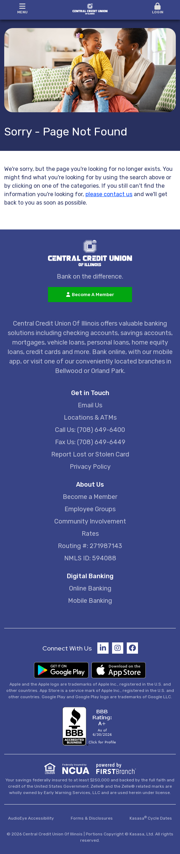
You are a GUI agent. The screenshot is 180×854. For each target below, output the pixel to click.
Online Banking (90, 588)
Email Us (90, 405)
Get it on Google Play (61, 670)
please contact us (108, 194)
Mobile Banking (90, 601)
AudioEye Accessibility (31, 818)
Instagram (117, 648)
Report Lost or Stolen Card (90, 454)
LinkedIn (103, 648)
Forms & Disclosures (92, 818)
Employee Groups (90, 509)
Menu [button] (22, 8)
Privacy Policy (90, 467)
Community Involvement (90, 521)
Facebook (132, 648)
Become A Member (93, 294)
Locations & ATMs (90, 417)
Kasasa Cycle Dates (151, 818)
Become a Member (90, 497)
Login (157, 8)
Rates (90, 534)
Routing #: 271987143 (90, 546)
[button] (157, 9)
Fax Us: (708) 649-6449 (90, 442)
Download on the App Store (118, 670)
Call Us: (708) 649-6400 (90, 430)
